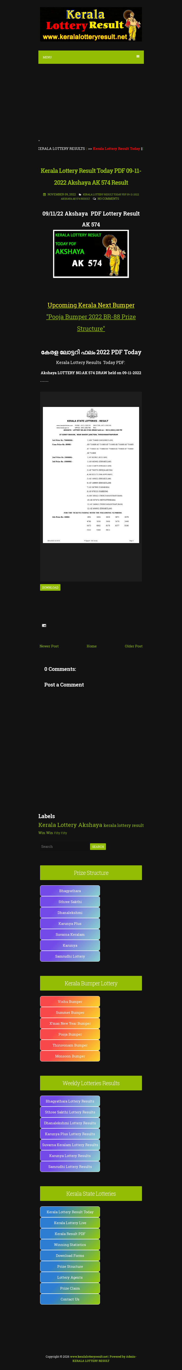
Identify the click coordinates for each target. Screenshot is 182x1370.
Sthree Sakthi (70, 901)
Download (50, 587)
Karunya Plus (70, 923)
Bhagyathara (70, 890)
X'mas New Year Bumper (70, 1023)
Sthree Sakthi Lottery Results (70, 1112)
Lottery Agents (70, 1277)
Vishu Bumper (70, 1001)
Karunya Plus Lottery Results (70, 1133)
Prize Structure (70, 1266)
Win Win (45, 832)
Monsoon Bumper (70, 1056)
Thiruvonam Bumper (70, 1045)
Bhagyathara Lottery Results (70, 1101)
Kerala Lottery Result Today (70, 1211)
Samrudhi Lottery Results (70, 1166)
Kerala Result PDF (70, 1233)
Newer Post (49, 646)
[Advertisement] (91, 102)
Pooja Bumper (70, 1034)
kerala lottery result (124, 825)
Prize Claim (70, 1288)
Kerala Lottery (57, 825)
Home (92, 646)
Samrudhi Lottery (70, 956)
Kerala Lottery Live (70, 1222)
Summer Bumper (70, 1012)
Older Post (134, 646)
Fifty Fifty (60, 833)
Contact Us (70, 1299)
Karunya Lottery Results (70, 1155)
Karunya (70, 945)
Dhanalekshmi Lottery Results (70, 1123)
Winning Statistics (70, 1244)
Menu (91, 57)
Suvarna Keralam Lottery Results (70, 1144)
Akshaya (90, 825)
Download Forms (70, 1255)
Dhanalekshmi (70, 912)
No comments (108, 198)
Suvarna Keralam (70, 934)
